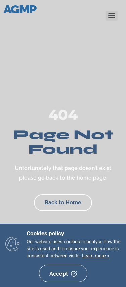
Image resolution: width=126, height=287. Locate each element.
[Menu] (112, 16)
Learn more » (95, 255)
